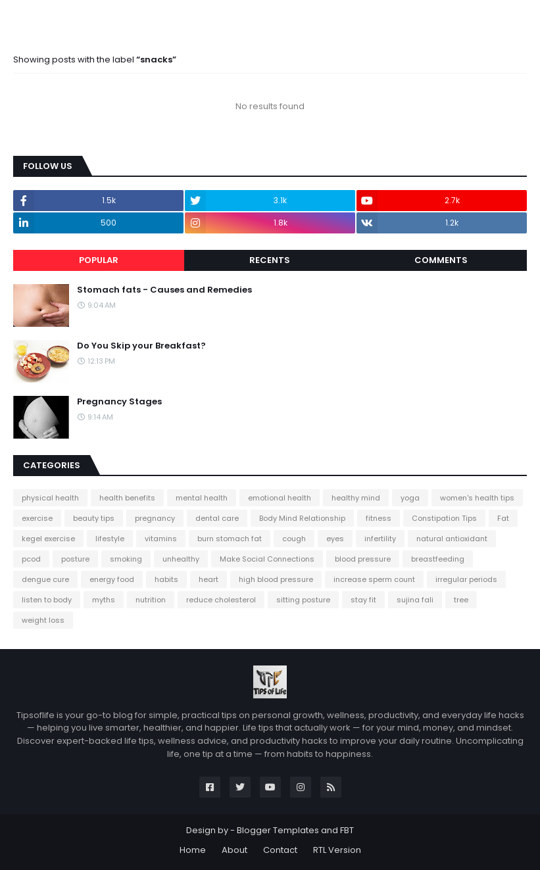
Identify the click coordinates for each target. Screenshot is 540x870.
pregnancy (155, 518)
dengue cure (45, 579)
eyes (335, 538)
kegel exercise (48, 538)
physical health (50, 498)
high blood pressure (276, 579)
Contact (280, 850)
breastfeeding (437, 559)
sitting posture (303, 599)
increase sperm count (374, 579)
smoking (126, 559)
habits (166, 579)
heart (208, 579)
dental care (217, 518)
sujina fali (415, 599)
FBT (347, 830)
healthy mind (355, 498)
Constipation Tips (444, 518)
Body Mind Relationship (302, 518)
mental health (202, 498)
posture (75, 559)
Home (193, 850)
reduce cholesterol (221, 599)
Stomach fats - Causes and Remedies (164, 290)
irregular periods (466, 579)
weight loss (43, 620)
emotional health (279, 498)
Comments (441, 260)
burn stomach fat (229, 538)
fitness (378, 518)
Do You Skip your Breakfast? (141, 346)
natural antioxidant (451, 538)
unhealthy (180, 559)
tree (461, 599)
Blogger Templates (278, 830)
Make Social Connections (267, 559)
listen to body (47, 599)
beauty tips (93, 518)
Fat (503, 518)
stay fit (363, 599)
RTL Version (337, 850)
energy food (111, 579)
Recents (269, 260)
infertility (380, 538)
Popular (98, 260)
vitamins (161, 538)
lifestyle (109, 538)
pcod (31, 559)
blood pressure (363, 559)
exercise (37, 518)
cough (294, 538)
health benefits (127, 498)
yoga (410, 498)
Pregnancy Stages (119, 402)
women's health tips (477, 498)
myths (103, 599)
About (234, 850)
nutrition (150, 599)
